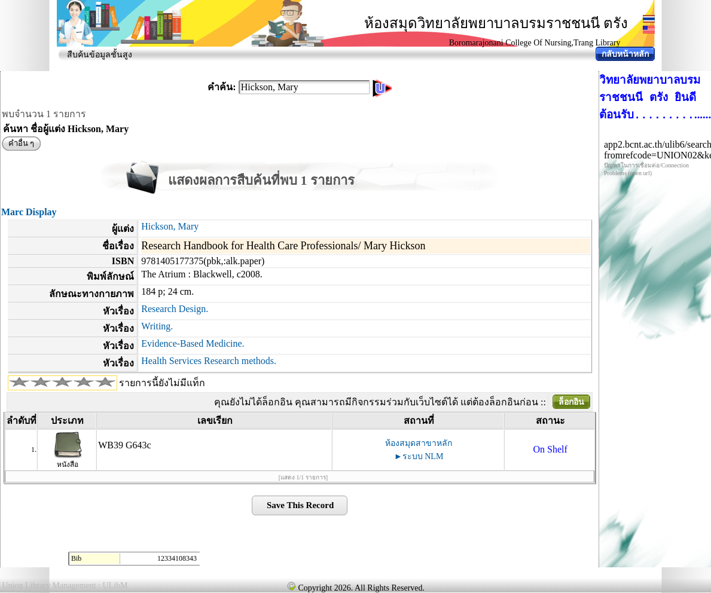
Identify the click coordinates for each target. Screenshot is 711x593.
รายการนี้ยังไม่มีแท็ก (162, 383)
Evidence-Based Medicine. (192, 343)
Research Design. (174, 309)
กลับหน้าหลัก (625, 54)
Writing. (157, 326)
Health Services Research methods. (208, 361)
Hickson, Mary (170, 226)
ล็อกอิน (571, 402)
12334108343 (177, 558)
